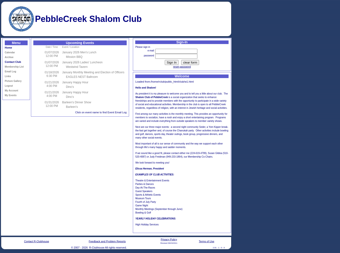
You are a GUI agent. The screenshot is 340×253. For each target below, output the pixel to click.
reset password (182, 66)
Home (8, 47)
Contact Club (13, 61)
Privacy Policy (169, 239)
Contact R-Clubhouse (36, 241)
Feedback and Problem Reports (107, 241)
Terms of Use (206, 241)
